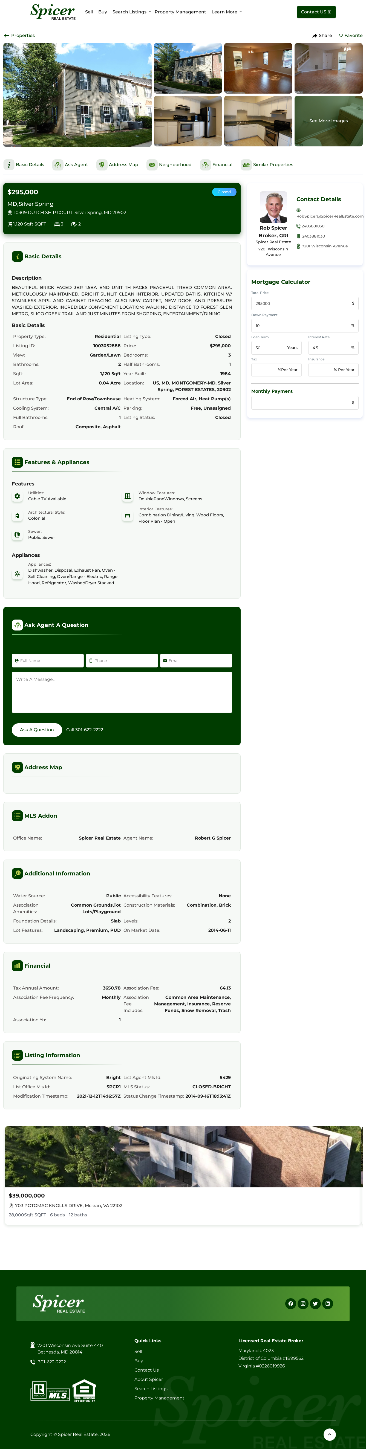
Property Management (180, 12)
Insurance (316, 359)
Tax (254, 359)
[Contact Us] (316, 12)
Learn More (224, 12)
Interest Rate (319, 337)
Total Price (260, 293)
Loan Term (260, 337)
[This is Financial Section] (216, 164)
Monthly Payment (272, 391)
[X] (315, 1303)
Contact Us (146, 1370)
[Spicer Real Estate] (53, 11)
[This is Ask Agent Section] (70, 164)
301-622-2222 (89, 729)
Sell (89, 12)
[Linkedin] (327, 1303)
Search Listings (129, 12)
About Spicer (148, 1379)
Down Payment (264, 315)
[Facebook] (290, 1303)
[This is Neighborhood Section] (169, 164)
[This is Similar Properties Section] (267, 164)
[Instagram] (303, 1303)
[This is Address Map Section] (117, 164)
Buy (102, 12)
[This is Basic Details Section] (23, 164)
